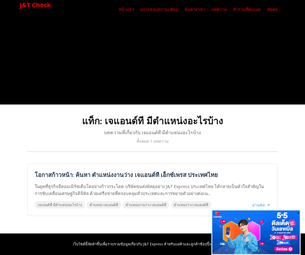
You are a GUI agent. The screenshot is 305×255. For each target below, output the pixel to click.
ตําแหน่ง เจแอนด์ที (104, 204)
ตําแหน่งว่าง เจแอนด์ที (191, 204)
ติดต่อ (272, 9)
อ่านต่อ (261, 205)
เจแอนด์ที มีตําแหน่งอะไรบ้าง (60, 204)
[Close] (298, 213)
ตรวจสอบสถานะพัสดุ (159, 9)
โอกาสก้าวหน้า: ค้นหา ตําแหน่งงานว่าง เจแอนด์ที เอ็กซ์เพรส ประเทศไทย (126, 175)
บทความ (219, 9)
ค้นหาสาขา (195, 9)
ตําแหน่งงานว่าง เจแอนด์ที (146, 204)
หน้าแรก (126, 9)
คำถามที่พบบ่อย (247, 9)
